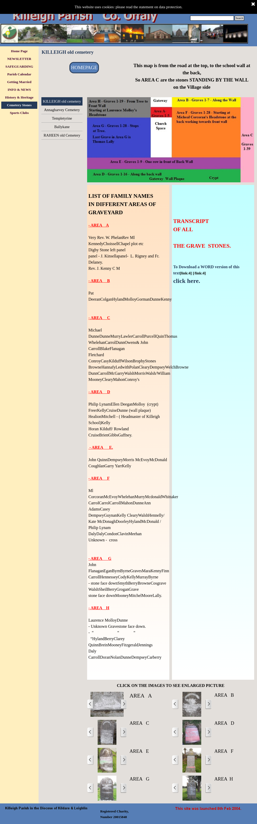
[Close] (253, 4)
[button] (107, 704)
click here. (186, 280)
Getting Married (19, 82)
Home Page (19, 51)
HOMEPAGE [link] (84, 67)
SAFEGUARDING (19, 66)
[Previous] (90, 704)
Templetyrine (62, 118)
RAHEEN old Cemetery (62, 135)
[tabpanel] (191, 76)
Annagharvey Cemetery (62, 110)
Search (239, 18)
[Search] (212, 18)
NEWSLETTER (19, 59)
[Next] (124, 704)
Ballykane (61, 127)
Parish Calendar (19, 74)
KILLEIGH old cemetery (62, 101)
